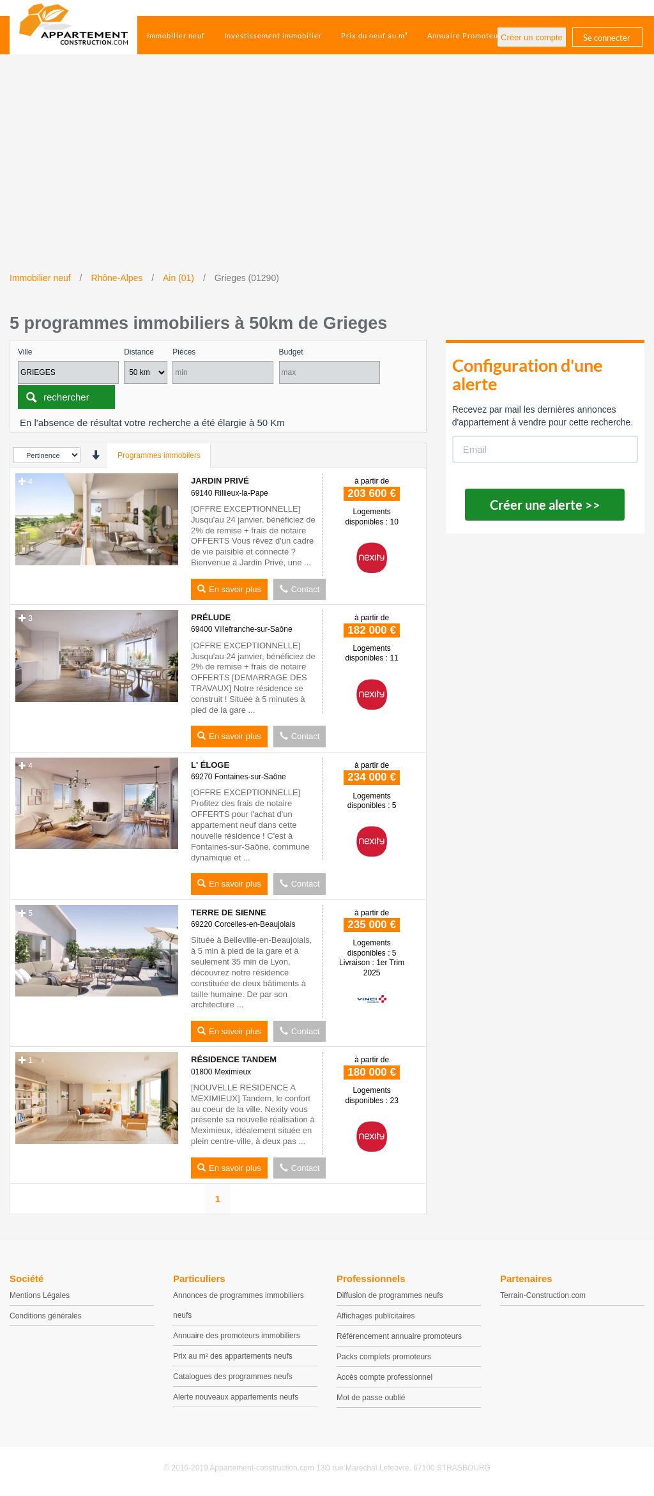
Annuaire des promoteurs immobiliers (236, 1335)
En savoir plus (229, 589)
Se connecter (606, 38)
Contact (300, 589)
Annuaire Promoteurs (466, 35)
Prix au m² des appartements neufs (233, 1356)
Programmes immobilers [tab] (159, 455)
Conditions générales (46, 1315)
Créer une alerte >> (545, 504)
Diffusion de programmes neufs (390, 1295)
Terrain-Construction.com (543, 1295)
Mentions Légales (40, 1295)
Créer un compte (532, 37)
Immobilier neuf (176, 35)
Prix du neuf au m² (374, 35)
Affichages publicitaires (376, 1315)
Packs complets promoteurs (384, 1356)
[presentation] (95, 455)
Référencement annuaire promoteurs (399, 1336)
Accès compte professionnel (384, 1377)
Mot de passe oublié (371, 1397)
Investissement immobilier (273, 35)
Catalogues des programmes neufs (233, 1376)
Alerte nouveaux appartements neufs (235, 1397)
